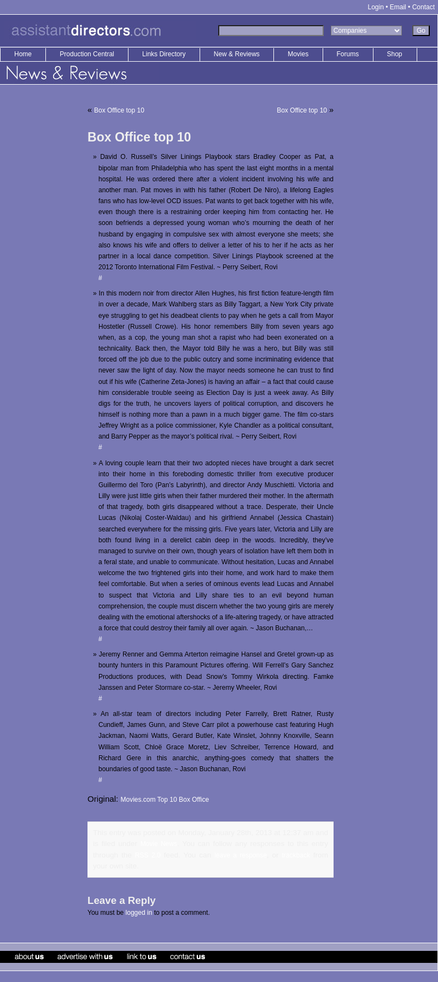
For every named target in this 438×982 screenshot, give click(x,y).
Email (398, 7)
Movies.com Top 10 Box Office (164, 799)
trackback (296, 855)
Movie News (159, 844)
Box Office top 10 (119, 110)
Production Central (88, 54)
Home (23, 54)
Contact (423, 7)
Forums (348, 54)
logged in (139, 912)
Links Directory (165, 54)
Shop (394, 54)
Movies (298, 54)
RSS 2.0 (148, 855)
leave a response (240, 855)
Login (376, 7)
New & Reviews (237, 54)
